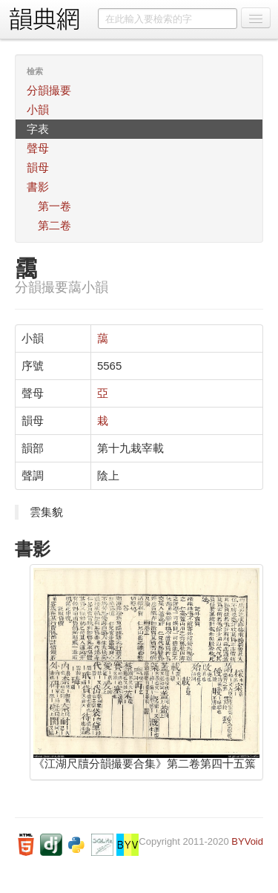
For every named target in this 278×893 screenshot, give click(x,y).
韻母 (38, 167)
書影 (38, 186)
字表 (38, 128)
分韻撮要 (49, 90)
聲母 (38, 148)
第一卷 (54, 206)
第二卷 (54, 225)
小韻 (38, 109)
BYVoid (247, 841)
